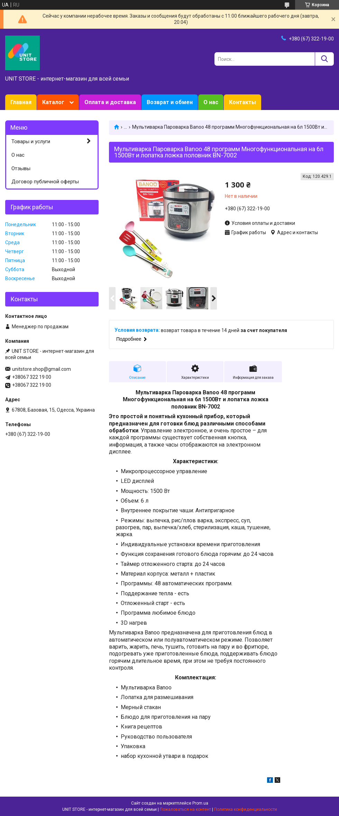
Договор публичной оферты (45, 181)
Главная (20, 102)
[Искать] (324, 59)
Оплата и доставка (110, 102)
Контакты (242, 102)
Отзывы (20, 168)
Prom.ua (200, 803)
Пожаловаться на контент (185, 809)
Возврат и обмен (170, 102)
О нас (210, 102)
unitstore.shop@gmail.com (41, 369)
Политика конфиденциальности (245, 809)
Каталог (53, 102)
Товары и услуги (30, 141)
